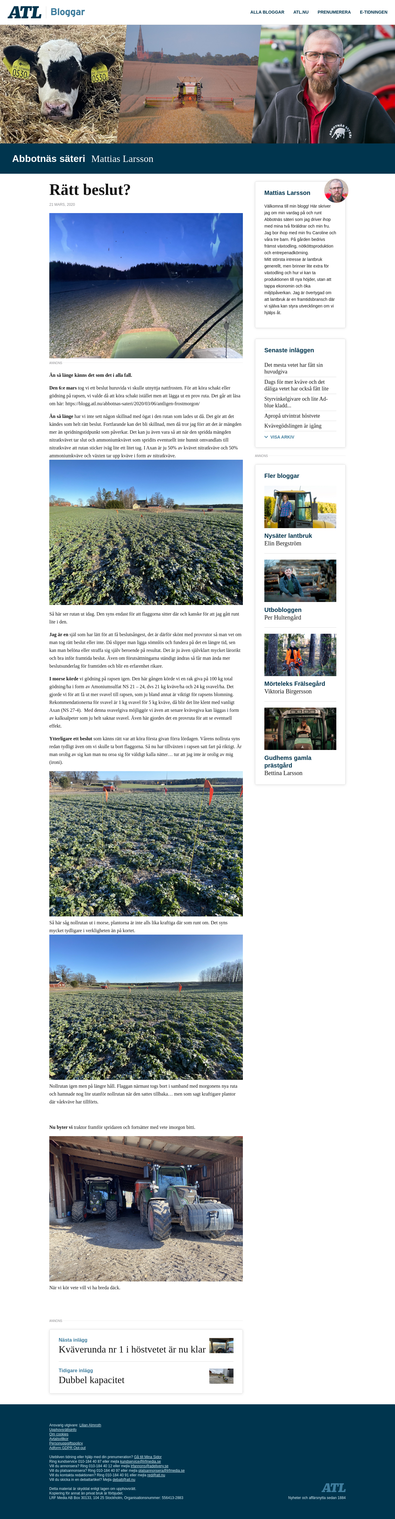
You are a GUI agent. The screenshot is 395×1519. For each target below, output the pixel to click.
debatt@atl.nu (124, 1480)
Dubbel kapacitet (92, 1379)
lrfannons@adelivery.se (149, 1466)
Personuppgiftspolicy (66, 1443)
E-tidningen (373, 12)
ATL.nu (300, 12)
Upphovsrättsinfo (63, 1430)
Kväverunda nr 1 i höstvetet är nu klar (132, 1349)
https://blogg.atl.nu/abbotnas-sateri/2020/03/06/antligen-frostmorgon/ (132, 403)
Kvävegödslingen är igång (293, 426)
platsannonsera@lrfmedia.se (162, 1470)
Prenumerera (334, 12)
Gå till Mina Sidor (148, 1457)
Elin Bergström (282, 543)
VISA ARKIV (282, 437)
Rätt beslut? (90, 189)
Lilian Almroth (90, 1425)
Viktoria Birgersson (288, 691)
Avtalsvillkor (58, 1439)
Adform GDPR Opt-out (67, 1448)
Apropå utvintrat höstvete (292, 416)
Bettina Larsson (283, 773)
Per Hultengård (282, 617)
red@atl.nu (156, 1475)
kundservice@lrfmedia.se (140, 1461)
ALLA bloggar (267, 12)
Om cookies (58, 1434)
